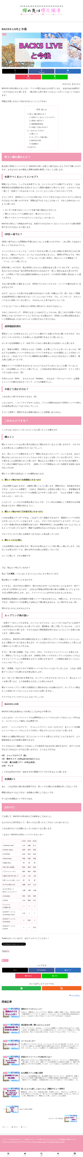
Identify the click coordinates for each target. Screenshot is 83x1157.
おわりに (32, 148)
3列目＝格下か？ (37, 121)
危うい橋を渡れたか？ (37, 114)
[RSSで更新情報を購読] (61, 989)
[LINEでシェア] (55, 77)
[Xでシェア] (15, 71)
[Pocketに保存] (28, 77)
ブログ (5, 961)
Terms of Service (55, 1144)
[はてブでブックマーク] (68, 71)
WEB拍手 (5, 952)
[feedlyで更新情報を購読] (21, 989)
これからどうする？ (37, 131)
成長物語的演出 (37, 124)
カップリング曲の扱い (39, 138)
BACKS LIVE (36, 141)
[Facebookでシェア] (41, 71)
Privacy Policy (41, 1144)
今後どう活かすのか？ (39, 128)
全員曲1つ (35, 145)
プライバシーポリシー (50, 1141)
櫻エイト (34, 135)
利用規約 (62, 1141)
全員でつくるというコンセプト (43, 118)
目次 (38, 109)
